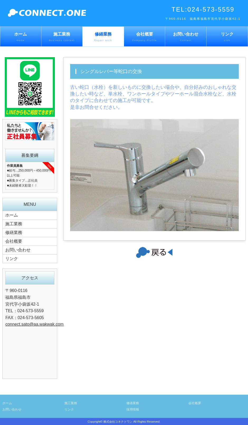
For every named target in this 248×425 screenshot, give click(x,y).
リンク (227, 37)
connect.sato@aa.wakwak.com (34, 324)
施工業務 (62, 37)
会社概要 (144, 37)
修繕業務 (103, 37)
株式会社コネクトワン (117, 421)
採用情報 (132, 409)
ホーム (20, 37)
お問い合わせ (185, 37)
